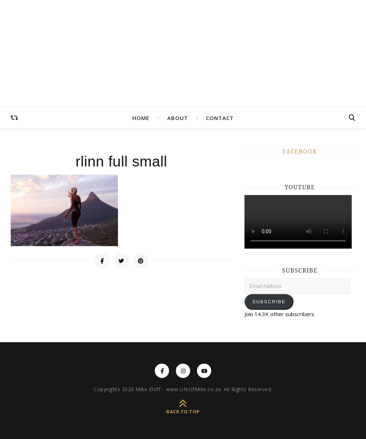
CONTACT (220, 117)
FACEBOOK (300, 151)
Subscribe (269, 301)
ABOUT (177, 117)
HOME (140, 117)
